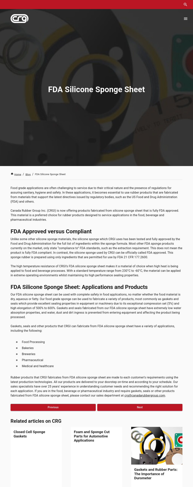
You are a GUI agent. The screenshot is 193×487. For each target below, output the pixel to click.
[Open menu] (185, 18)
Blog (28, 174)
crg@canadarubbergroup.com (144, 395)
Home (16, 174)
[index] (19, 18)
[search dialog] (185, 4)
